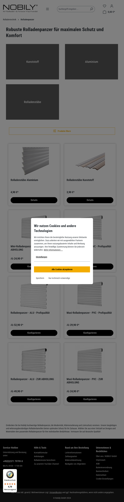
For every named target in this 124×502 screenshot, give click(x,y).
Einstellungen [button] (41, 257)
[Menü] (15, 471)
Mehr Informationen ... (53, 250)
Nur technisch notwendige (59, 278)
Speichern (40, 278)
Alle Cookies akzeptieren (62, 269)
